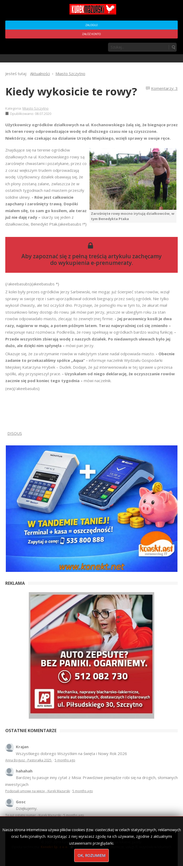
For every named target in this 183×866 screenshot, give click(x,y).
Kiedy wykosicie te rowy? (71, 91)
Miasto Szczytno (35, 108)
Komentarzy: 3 (164, 88)
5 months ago (65, 760)
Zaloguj (91, 25)
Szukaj (173, 47)
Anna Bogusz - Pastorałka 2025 (28, 760)
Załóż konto (91, 34)
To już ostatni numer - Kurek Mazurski (33, 815)
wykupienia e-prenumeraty (95, 262)
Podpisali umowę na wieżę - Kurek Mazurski (37, 791)
